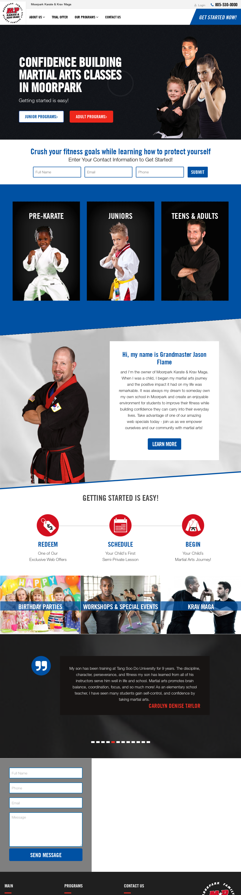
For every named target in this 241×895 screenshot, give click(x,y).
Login (199, 5)
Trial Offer (60, 17)
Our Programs (86, 19)
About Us (37, 19)
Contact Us (113, 17)
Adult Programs (91, 116)
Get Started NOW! (217, 17)
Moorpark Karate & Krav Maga (51, 4)
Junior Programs (41, 116)
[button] (93, 742)
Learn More (164, 444)
